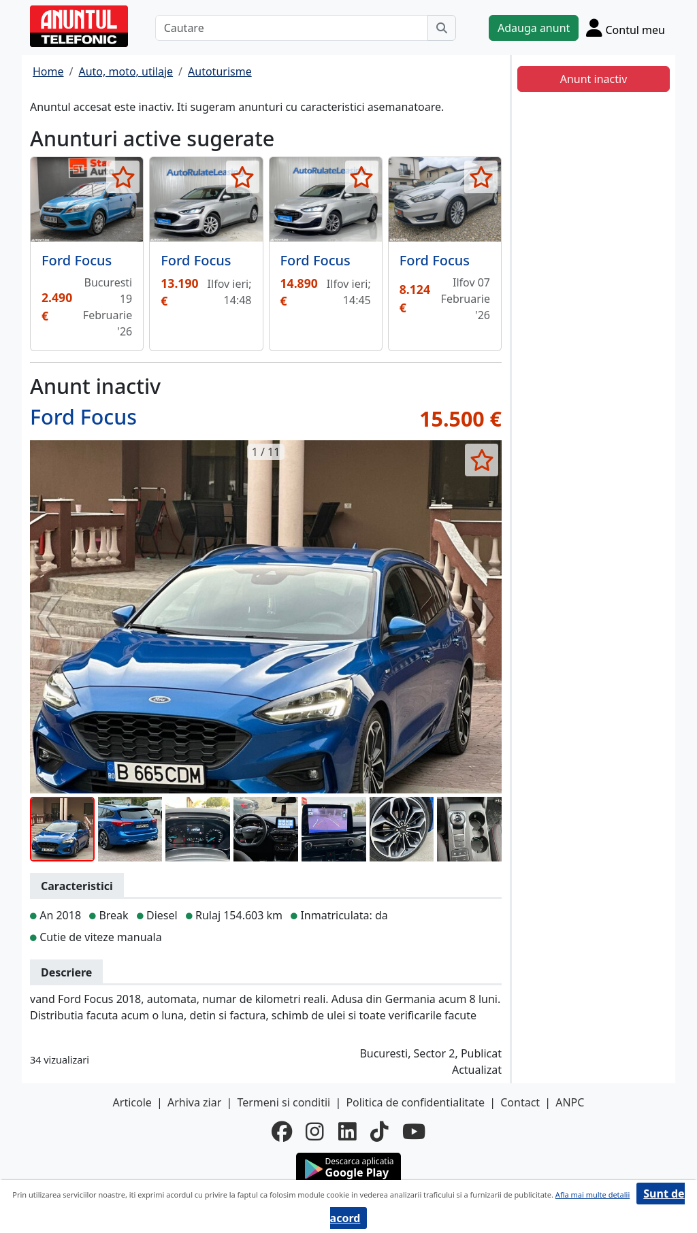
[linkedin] (347, 1131)
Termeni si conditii (283, 1102)
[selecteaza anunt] (123, 177)
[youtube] (413, 1131)
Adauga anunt (534, 27)
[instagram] (315, 1131)
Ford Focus (77, 260)
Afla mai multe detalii (592, 1194)
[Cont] (625, 27)
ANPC (569, 1102)
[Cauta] (441, 28)
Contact (520, 1102)
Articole (132, 1102)
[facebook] (282, 1131)
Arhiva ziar (194, 1102)
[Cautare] (291, 28)
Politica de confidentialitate (415, 1102)
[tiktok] (379, 1131)
